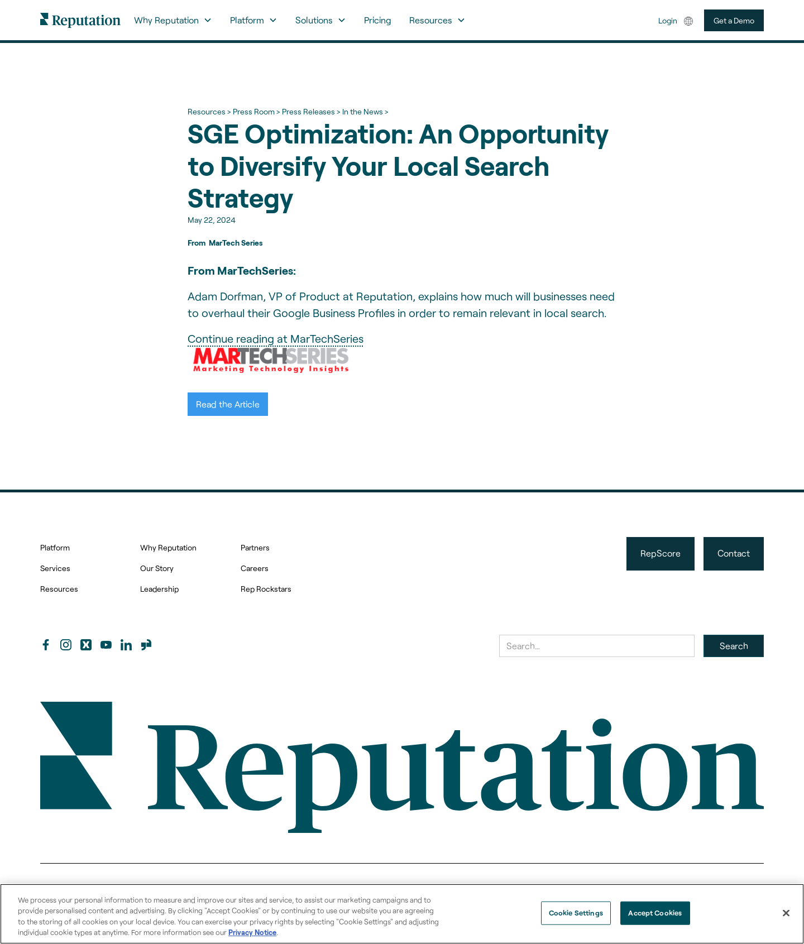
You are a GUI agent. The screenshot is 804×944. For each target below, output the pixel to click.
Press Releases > (311, 111)
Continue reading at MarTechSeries (275, 338)
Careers (255, 568)
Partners (255, 547)
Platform (55, 547)
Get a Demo (734, 20)
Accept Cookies (655, 912)
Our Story (157, 568)
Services (55, 568)
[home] (80, 19)
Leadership (159, 588)
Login (667, 20)
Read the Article (228, 404)
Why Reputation (168, 547)
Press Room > (256, 111)
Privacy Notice (252, 932)
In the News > (365, 111)
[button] (173, 20)
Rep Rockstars (266, 588)
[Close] (786, 912)
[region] (402, 914)
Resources (59, 588)
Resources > (209, 111)
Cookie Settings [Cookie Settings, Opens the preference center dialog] (576, 912)
